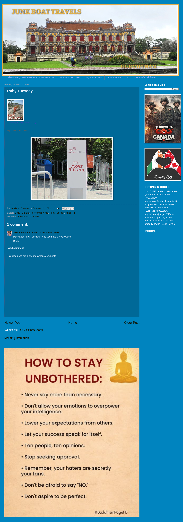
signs (68, 212)
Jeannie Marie (21, 232)
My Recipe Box (93, 77)
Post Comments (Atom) (31, 329)
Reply (16, 241)
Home (72, 322)
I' (7, 123)
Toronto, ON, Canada (28, 216)
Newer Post (12, 322)
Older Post (131, 322)
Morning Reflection (16, 338)
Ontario (25, 212)
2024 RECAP (114, 77)
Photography (37, 212)
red (46, 212)
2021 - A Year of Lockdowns (141, 77)
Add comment (16, 248)
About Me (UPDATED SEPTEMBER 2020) (31, 77)
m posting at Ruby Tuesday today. (22, 123)
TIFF (74, 212)
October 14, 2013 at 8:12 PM (44, 232)
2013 (17, 212)
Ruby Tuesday (56, 212)
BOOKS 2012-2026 (70, 77)
